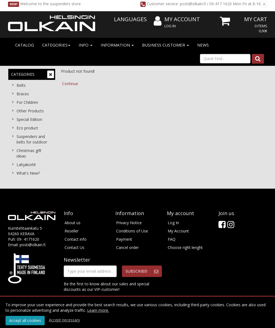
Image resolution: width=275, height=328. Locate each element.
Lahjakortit (26, 164)
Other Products (30, 110)
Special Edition (29, 119)
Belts (21, 85)
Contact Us (74, 247)
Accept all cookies (25, 320)
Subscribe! (136, 271)
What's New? (28, 173)
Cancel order (127, 247)
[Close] (264, 4)
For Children (27, 102)
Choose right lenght (185, 247)
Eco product (27, 128)
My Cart (255, 19)
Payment (124, 239)
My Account (177, 19)
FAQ (171, 239)
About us (73, 222)
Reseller (72, 231)
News (203, 45)
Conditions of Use (132, 231)
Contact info (76, 239)
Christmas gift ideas (29, 153)
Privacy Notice (129, 222)
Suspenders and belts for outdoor (32, 139)
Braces (23, 93)
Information (117, 45)
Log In (170, 25)
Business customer (165, 45)
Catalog (24, 45)
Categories (56, 45)
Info (85, 45)
